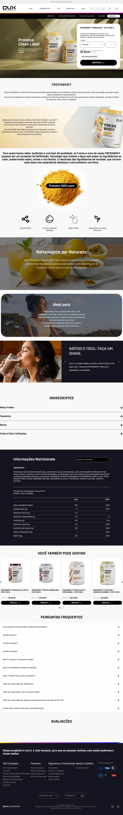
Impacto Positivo (9, 782)
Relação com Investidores (13, 779)
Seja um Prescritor (38, 774)
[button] (1, 582)
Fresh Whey (37, 16)
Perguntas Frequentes (86, 16)
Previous (65, 362)
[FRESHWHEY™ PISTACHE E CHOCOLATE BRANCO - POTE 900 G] (107, 582)
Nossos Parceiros (37, 768)
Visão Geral (50, 16)
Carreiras (6, 785)
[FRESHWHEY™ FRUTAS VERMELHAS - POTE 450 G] (46, 582)
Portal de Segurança (56, 774)
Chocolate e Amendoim (85, 459)
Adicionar (112, 16)
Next (119, 362)
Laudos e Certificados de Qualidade (16, 774)
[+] (115, 44)
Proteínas (12, 16)
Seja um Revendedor (38, 771)
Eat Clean (6, 771)
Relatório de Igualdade (11, 776)
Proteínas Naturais (24, 16)
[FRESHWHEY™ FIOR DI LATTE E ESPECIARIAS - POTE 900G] (76, 582)
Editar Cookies (54, 779)
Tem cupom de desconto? (89, 56)
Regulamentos (53, 776)
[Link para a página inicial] (5, 16)
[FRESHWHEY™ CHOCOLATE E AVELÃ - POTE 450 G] (15, 582)
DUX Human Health (10, 768)
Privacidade (52, 768)
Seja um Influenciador (39, 776)
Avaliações (101, 16)
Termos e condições (56, 771)
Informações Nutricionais (66, 16)
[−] (108, 44)
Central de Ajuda (82, 768)
